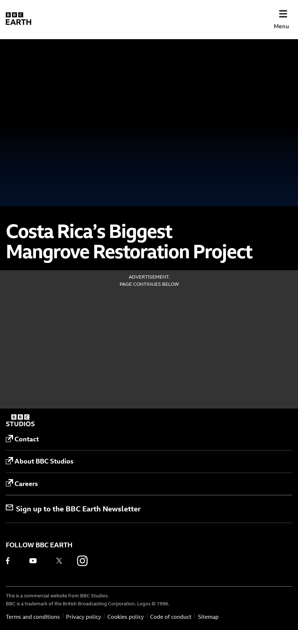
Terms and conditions (33, 616)
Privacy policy (83, 616)
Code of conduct (170, 616)
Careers (22, 483)
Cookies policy (125, 616)
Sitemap (208, 616)
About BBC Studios (40, 461)
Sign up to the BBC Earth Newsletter (73, 508)
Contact (22, 439)
